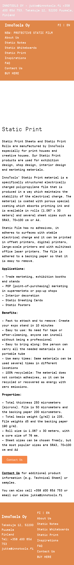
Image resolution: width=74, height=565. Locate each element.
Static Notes (15, 42)
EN (68, 25)
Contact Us (13, 68)
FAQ (7, 63)
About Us (12, 37)
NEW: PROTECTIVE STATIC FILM (29, 32)
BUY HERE (12, 73)
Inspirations (15, 58)
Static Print (15, 53)
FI (59, 25)
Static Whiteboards (21, 47)
